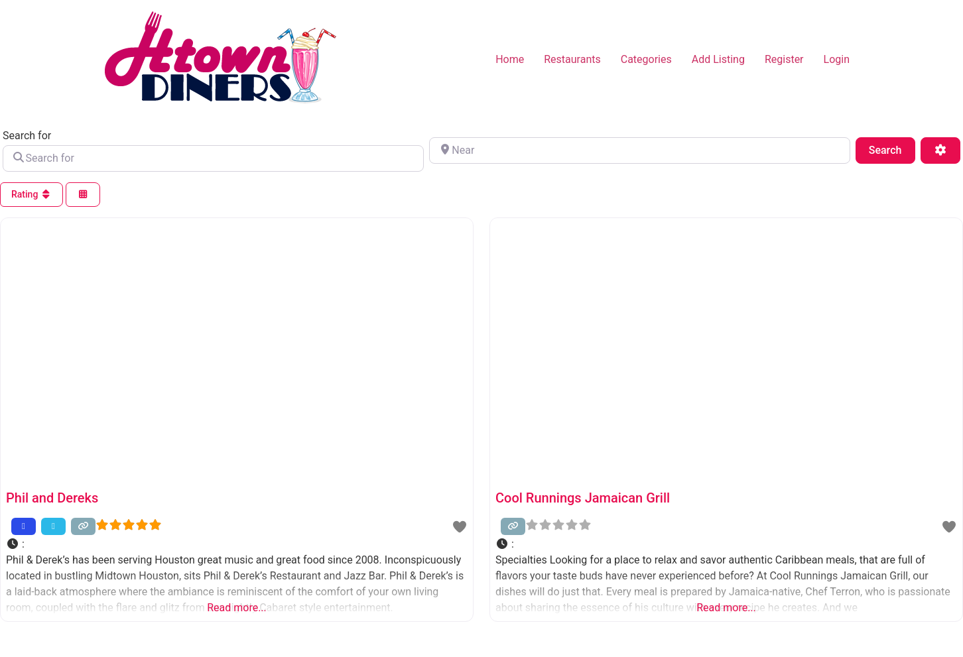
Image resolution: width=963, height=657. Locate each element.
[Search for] (213, 158)
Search (892, 149)
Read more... (237, 607)
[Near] (639, 150)
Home (509, 59)
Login (837, 59)
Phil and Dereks (52, 498)
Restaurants (572, 59)
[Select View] (83, 194)
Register (784, 59)
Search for (27, 136)
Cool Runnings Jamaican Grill (582, 498)
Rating (31, 194)
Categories (646, 59)
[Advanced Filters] (940, 150)
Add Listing (718, 59)
